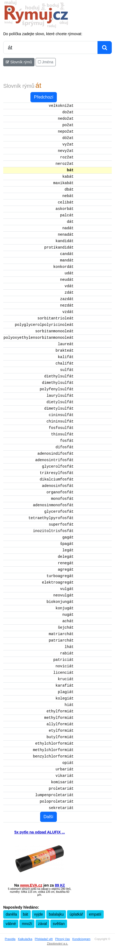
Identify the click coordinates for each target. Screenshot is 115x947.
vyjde (38, 914)
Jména (45, 62)
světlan (59, 923)
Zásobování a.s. (57, 943)
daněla (11, 914)
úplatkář (76, 914)
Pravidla (10, 939)
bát (25, 914)
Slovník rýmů (19, 62)
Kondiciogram (81, 939)
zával (42, 923)
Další (48, 816)
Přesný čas (62, 939)
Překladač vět (44, 939)
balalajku (56, 914)
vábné (11, 923)
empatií (95, 914)
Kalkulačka (25, 939)
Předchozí (43, 97)
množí (27, 923)
